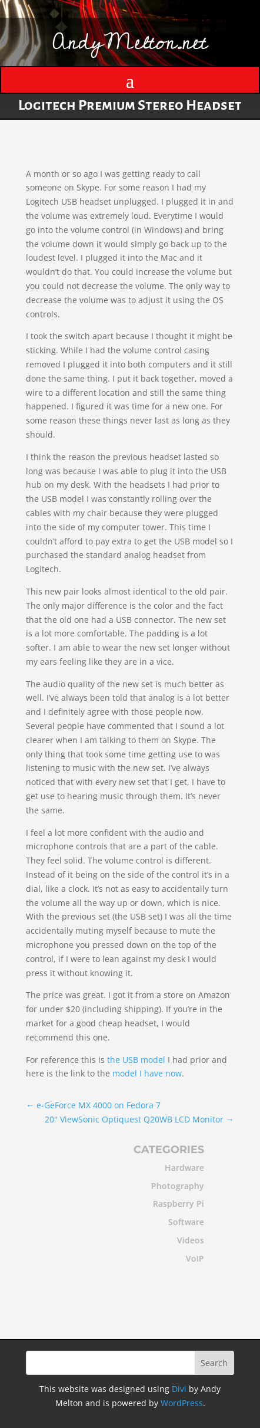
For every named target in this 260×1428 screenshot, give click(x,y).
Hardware (180, 1167)
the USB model (136, 1059)
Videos (186, 1240)
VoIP (191, 1258)
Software (182, 1221)
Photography (173, 1185)
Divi (179, 1388)
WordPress (182, 1403)
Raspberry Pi (174, 1203)
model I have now (147, 1073)
